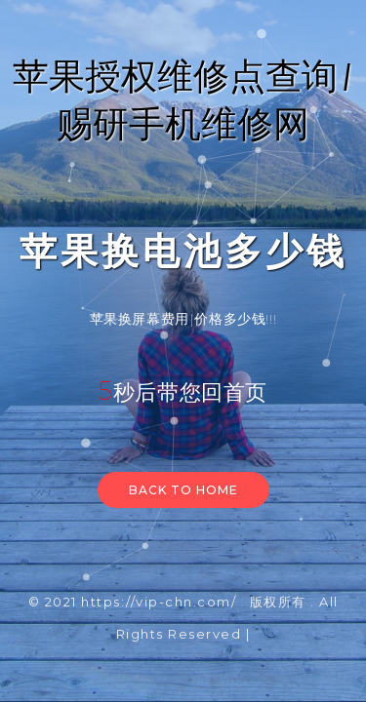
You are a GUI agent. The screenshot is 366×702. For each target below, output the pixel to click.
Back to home (183, 490)
